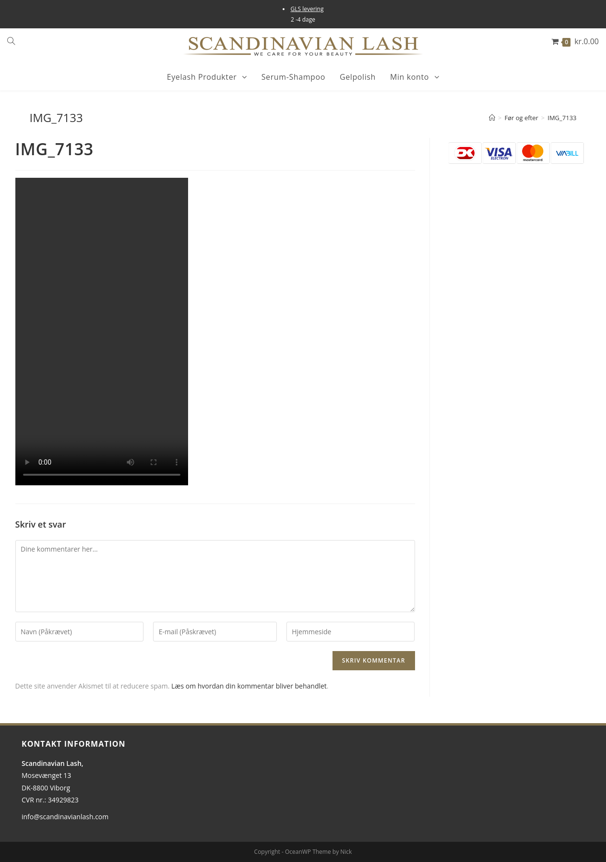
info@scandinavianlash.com (65, 816)
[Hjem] (492, 117)
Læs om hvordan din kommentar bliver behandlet (249, 685)
